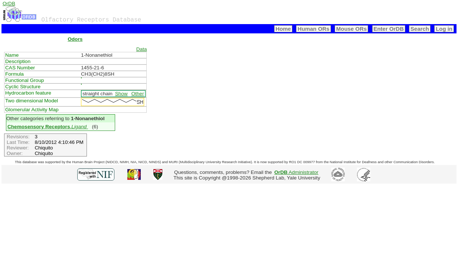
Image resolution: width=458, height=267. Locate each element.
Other (137, 93)
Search (419, 29)
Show (121, 93)
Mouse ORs (351, 29)
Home (283, 29)
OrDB (9, 3)
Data (141, 49)
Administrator (297, 172)
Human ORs (313, 29)
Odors (75, 39)
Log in (444, 29)
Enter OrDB (389, 29)
